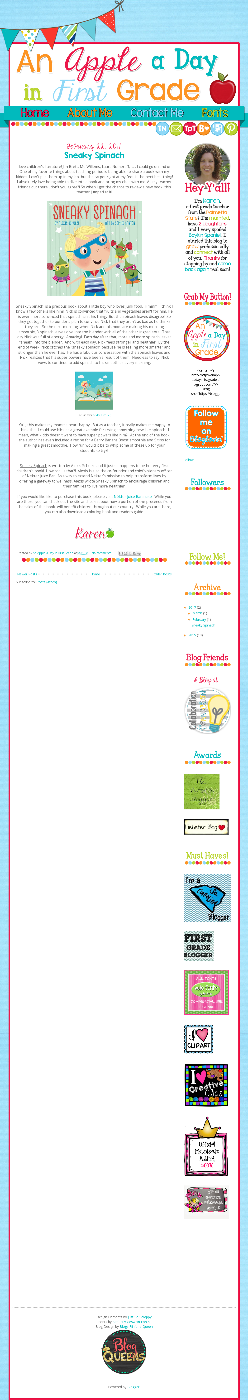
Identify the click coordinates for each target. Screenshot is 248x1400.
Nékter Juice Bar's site (133, 496)
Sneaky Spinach (203, 625)
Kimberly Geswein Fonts (131, 1321)
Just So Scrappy (140, 1317)
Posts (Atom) (47, 582)
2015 (192, 635)
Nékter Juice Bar (101, 415)
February (199, 619)
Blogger (133, 1387)
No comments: (102, 553)
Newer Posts (27, 574)
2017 (192, 607)
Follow (188, 460)
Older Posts (163, 574)
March (197, 613)
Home (95, 574)
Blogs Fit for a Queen (136, 1326)
